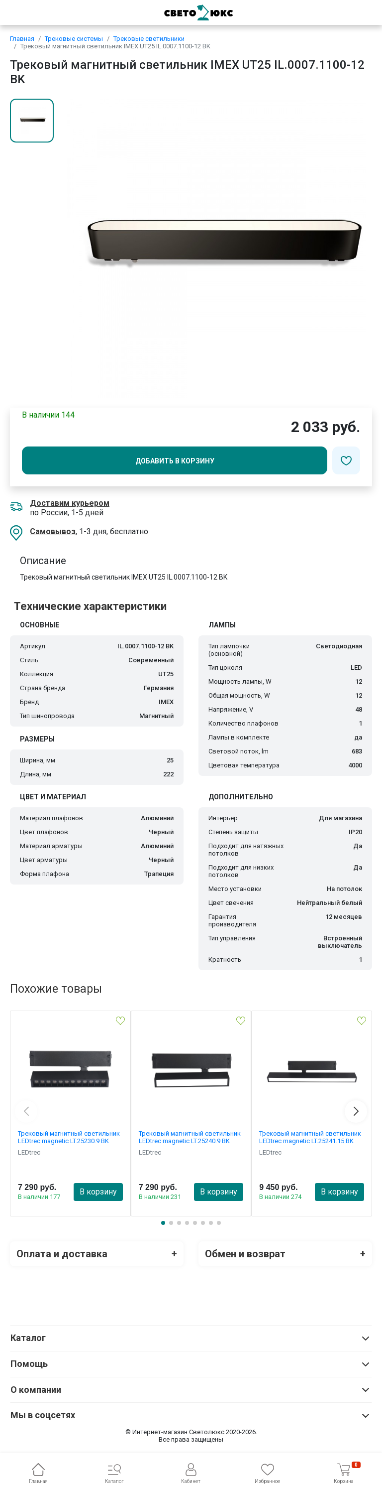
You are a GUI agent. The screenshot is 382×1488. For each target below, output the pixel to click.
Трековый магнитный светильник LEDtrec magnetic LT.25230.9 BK (69, 1137)
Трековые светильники (149, 38)
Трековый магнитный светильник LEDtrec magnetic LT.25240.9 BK (190, 1137)
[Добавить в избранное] (346, 460)
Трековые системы (74, 38)
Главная (22, 38)
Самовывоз (53, 531)
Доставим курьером (69, 503)
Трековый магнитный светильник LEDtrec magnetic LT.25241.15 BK (310, 1137)
